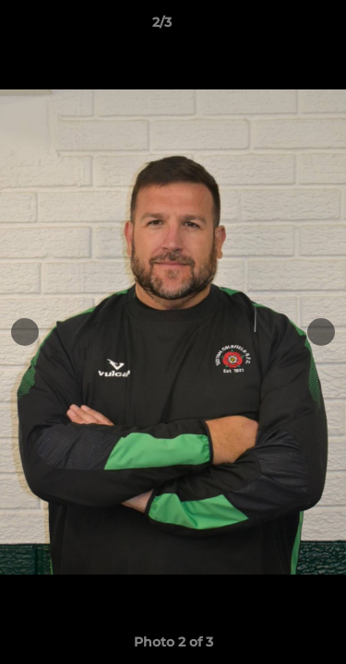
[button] (279, 26)
